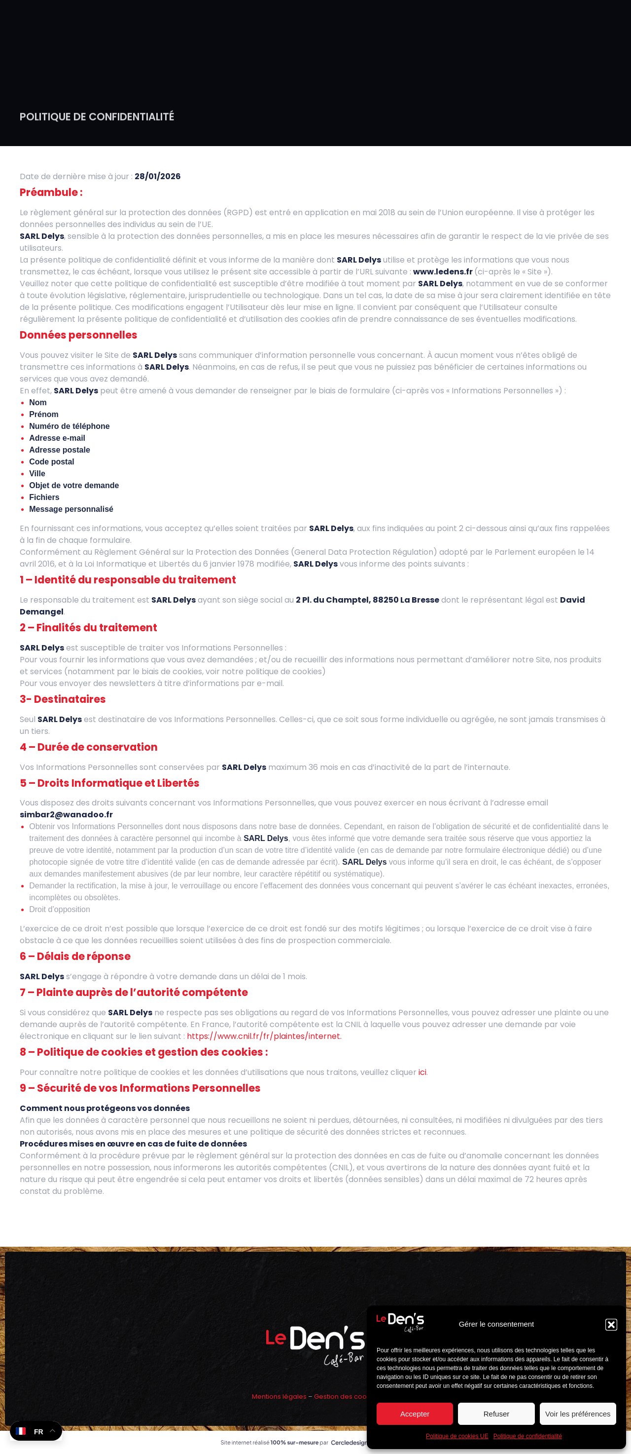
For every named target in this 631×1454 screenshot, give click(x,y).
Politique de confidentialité (527, 1436)
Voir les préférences (578, 1414)
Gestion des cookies (346, 1396)
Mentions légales (279, 1396)
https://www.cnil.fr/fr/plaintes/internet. (264, 1036)
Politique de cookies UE (457, 1436)
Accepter (414, 1414)
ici (422, 1072)
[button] (611, 1325)
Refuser (497, 1414)
